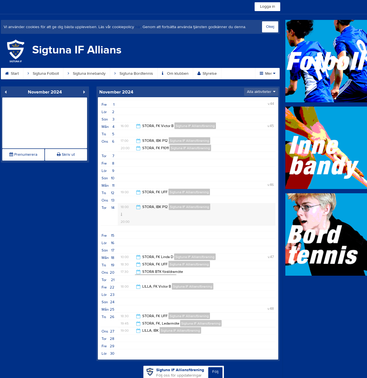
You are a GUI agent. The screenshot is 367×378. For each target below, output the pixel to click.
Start (12, 73)
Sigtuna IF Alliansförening (195, 126)
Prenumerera (23, 154)
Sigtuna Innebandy (87, 73)
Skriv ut (66, 154)
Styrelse (207, 73)
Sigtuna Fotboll (43, 73)
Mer (267, 73)
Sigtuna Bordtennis (133, 73)
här (138, 27)
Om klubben (175, 73)
